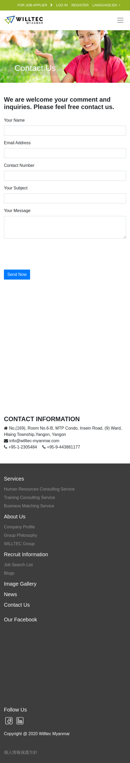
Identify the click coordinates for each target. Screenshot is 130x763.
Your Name (14, 120)
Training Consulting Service (29, 497)
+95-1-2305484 (21, 447)
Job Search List (18, 565)
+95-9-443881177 (61, 447)
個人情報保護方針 (20, 752)
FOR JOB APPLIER (35, 5)
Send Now (17, 274)
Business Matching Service (29, 506)
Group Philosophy (20, 535)
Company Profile (19, 527)
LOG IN (62, 5)
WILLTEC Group (19, 544)
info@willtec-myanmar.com (31, 441)
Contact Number (19, 165)
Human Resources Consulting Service (39, 489)
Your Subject (15, 188)
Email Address (17, 143)
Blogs (9, 573)
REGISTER (80, 5)
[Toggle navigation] (120, 20)
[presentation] (43, 253)
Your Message (17, 210)
